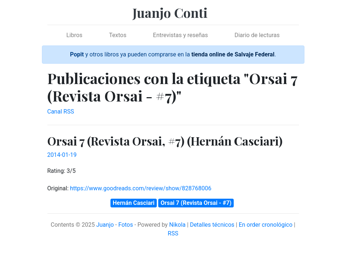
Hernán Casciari (134, 202)
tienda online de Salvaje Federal (233, 54)
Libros (74, 35)
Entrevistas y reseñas (180, 35)
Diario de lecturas (257, 35)
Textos (118, 35)
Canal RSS (60, 111)
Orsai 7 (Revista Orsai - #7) (196, 202)
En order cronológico (265, 224)
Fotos (125, 224)
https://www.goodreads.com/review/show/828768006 (140, 188)
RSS (173, 233)
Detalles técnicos (212, 224)
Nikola (177, 224)
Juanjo (105, 224)
